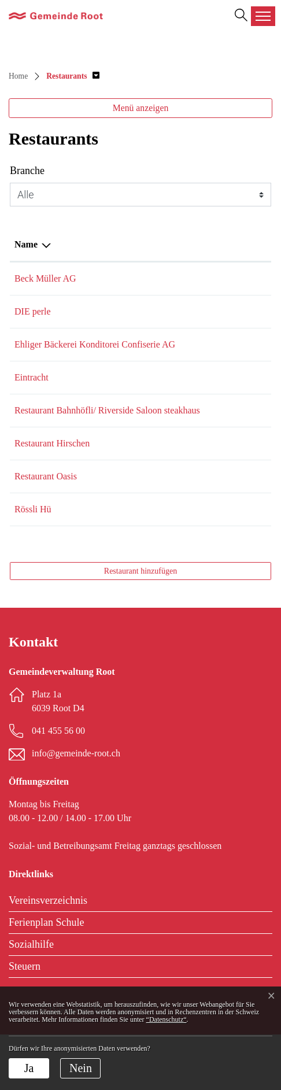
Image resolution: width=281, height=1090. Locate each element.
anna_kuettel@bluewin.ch (217, 405)
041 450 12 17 (133, 311)
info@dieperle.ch (201, 311)
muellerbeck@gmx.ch (209, 278)
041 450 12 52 (133, 405)
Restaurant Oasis (45, 532)
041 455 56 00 (58, 786)
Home (18, 76)
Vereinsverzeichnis (48, 956)
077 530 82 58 (133, 532)
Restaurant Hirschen (52, 499)
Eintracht (31, 405)
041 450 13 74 (133, 344)
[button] (72, 76)
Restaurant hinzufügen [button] (140, 626)
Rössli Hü (32, 565)
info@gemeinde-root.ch (76, 809)
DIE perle (32, 311)
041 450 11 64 (132, 499)
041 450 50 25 (133, 438)
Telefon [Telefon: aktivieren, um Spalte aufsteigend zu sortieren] (120, 244)
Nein (80, 1068)
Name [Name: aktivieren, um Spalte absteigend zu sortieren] (26, 244)
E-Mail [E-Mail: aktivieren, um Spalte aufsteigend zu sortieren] (183, 244)
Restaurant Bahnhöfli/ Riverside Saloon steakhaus (55, 452)
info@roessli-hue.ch (206, 565)
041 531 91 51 (133, 565)
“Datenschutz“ (166, 1019)
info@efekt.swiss (201, 532)
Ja (29, 1068)
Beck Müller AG (45, 278)
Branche (27, 170)
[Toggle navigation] (263, 16)
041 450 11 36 (132, 278)
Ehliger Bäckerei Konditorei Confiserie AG (54, 358)
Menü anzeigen (141, 108)
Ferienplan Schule (46, 978)
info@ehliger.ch (198, 344)
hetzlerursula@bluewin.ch (217, 499)
